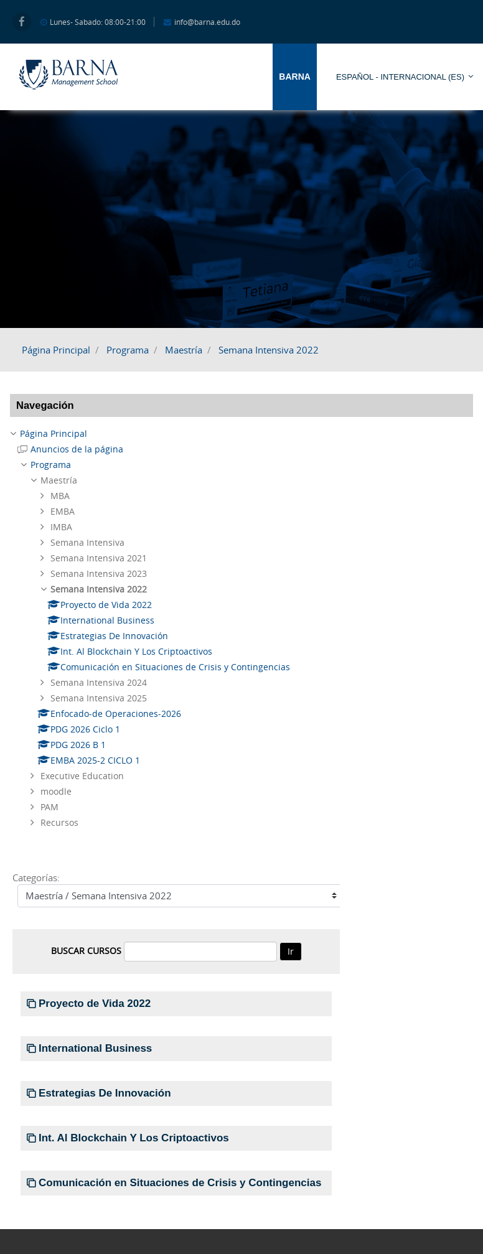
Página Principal (56, 350)
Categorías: (36, 877)
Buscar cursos (86, 951)
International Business (95, 1048)
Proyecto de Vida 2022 (95, 1003)
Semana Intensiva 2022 (268, 350)
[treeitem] (241, 434)
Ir (291, 951)
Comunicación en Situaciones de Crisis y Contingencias (180, 1183)
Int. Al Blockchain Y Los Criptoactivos (134, 1138)
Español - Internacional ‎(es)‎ (400, 77)
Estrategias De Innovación (105, 1093)
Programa (127, 350)
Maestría (183, 350)
